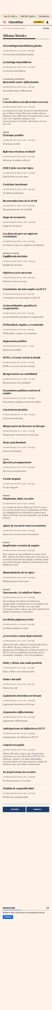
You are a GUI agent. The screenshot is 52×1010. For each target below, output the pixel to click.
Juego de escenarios (14, 217)
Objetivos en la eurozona (17, 273)
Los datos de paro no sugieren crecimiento (20, 235)
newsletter (9, 908)
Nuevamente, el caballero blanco (22, 593)
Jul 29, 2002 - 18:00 (26, 624)
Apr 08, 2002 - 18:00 (26, 777)
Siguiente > (37, 809)
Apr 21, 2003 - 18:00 (26, 189)
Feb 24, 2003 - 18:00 (26, 278)
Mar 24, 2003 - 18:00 (26, 222)
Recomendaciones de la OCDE (20, 201)
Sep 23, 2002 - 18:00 (26, 467)
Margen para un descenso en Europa (24, 426)
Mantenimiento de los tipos (18, 573)
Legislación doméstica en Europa (22, 696)
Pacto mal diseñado (14, 443)
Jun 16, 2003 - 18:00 (26, 87)
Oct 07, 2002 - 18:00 (26, 447)
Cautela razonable (13, 745)
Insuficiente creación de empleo (21, 546)
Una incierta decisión (15, 410)
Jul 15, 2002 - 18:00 (26, 641)
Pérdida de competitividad (18, 789)
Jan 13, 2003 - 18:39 (25, 330)
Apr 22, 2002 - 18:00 (26, 750)
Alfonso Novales (14, 36)
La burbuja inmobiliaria (17, 62)
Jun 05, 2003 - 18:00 (26, 107)
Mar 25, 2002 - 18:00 (26, 793)
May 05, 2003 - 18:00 (26, 173)
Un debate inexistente (15, 185)
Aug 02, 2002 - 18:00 (26, 597)
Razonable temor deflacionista (21, 82)
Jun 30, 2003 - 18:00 (26, 67)
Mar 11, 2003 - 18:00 (26, 241)
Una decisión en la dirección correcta (25, 102)
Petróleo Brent (44, 16)
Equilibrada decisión (15, 256)
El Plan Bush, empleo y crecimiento (23, 325)
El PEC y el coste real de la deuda (21, 358)
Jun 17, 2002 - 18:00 (25, 684)
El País (45, 28)
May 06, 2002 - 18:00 (26, 733)
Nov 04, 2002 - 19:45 (26, 415)
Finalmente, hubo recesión (18, 499)
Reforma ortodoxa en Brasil (19, 152)
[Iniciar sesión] (47, 22)
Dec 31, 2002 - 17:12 (25, 346)
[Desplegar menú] (5, 22)
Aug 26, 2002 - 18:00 (26, 531)
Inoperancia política (15, 341)
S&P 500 (24, 16)
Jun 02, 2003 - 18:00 (26, 140)
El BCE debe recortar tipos (18, 168)
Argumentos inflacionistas (18, 712)
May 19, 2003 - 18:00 (26, 157)
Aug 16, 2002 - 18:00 (26, 550)
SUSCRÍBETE (38, 22)
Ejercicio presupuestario (17, 462)
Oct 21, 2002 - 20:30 (26, 431)
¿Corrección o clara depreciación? (22, 636)
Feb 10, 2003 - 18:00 (26, 294)
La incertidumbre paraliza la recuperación (19, 307)
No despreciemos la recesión (19, 772)
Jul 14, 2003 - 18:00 (26, 51)
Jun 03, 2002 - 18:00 (26, 701)
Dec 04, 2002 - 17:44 (26, 379)
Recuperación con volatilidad (20, 374)
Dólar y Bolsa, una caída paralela (22, 663)
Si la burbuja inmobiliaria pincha (22, 46)
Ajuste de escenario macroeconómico (24, 526)
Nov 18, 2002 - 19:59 (26, 398)
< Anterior (14, 809)
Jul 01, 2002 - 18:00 (26, 668)
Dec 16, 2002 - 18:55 (25, 362)
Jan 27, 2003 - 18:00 (25, 313)
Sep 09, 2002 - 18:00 (26, 484)
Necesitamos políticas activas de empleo (21, 392)
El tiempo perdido (13, 135)
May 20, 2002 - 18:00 (26, 717)
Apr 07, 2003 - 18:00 (26, 206)
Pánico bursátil (12, 679)
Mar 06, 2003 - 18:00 (26, 261)
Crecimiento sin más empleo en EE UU (24, 289)
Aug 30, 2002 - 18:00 (26, 504)
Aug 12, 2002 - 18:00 (26, 578)
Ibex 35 (7, 16)
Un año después (12, 479)
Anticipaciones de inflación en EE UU (24, 729)
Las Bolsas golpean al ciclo (18, 620)
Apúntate (8, 917)
